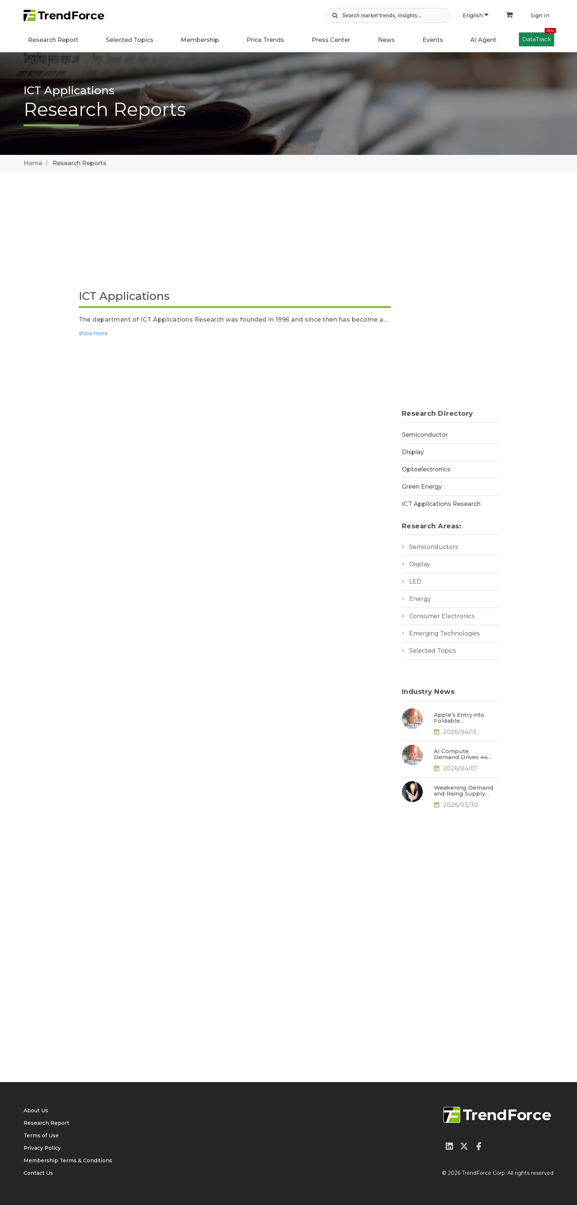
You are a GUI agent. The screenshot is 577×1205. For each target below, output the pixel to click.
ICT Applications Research (441, 503)
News (386, 39)
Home (33, 163)
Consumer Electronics (441, 616)
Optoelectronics (426, 469)
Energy (420, 598)
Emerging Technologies (444, 633)
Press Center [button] (331, 39)
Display (413, 452)
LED (415, 581)
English (475, 15)
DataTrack (538, 37)
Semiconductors (433, 546)
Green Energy (422, 486)
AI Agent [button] (483, 39)
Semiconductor (425, 434)
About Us (36, 1110)
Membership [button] (200, 39)
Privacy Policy (42, 1148)
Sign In (540, 15)
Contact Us (38, 1173)
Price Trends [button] (265, 39)
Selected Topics (432, 650)
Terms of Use (41, 1135)
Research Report (53, 39)
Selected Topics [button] (129, 39)
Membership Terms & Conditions (68, 1160)
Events (432, 39)
